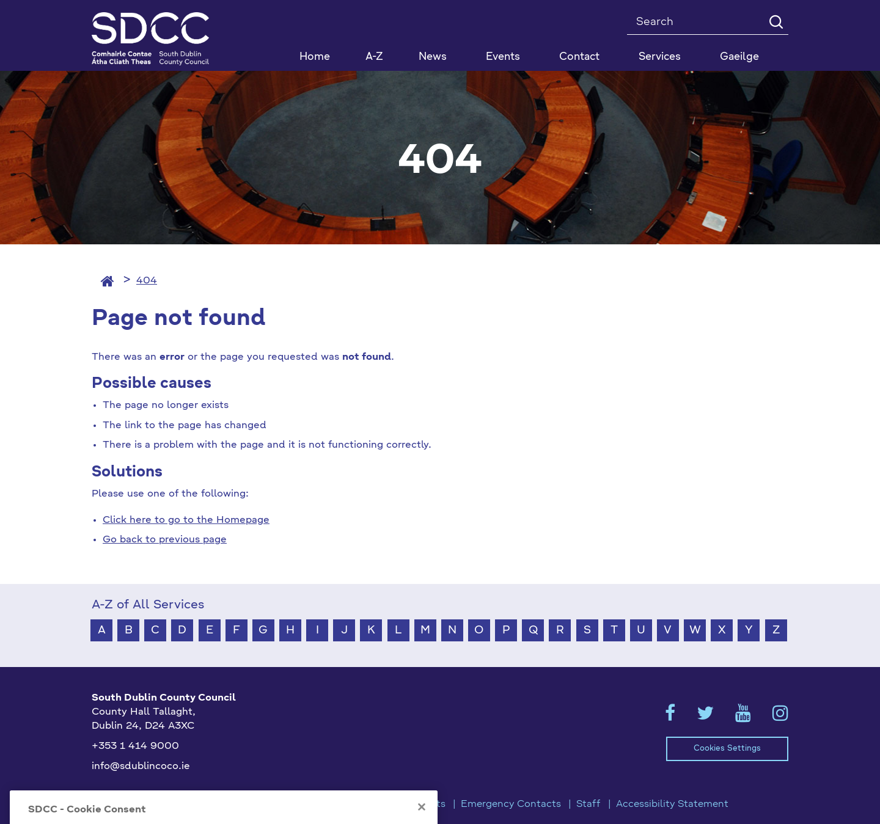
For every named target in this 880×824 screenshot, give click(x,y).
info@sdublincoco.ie (141, 766)
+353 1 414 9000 (135, 746)
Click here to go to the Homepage (186, 520)
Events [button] (503, 57)
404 (146, 281)
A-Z (374, 57)
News (433, 57)
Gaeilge (739, 57)
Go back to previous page (165, 540)
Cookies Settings (727, 749)
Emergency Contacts (511, 804)
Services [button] (660, 57)
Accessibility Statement (672, 804)
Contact (579, 57)
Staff (588, 804)
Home (314, 57)
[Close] (421, 818)
